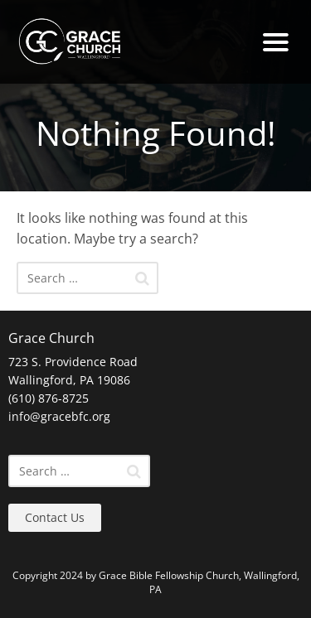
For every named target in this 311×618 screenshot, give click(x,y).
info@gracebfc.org (59, 416)
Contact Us (55, 517)
